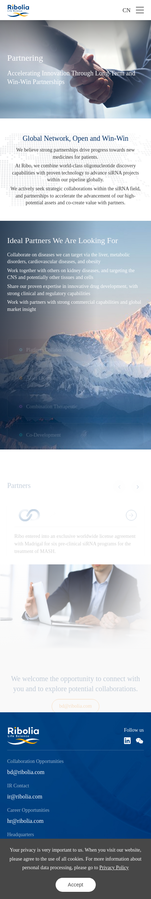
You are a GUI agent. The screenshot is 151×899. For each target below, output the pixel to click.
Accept (75, 885)
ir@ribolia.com (24, 796)
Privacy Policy (114, 867)
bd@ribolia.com (25, 772)
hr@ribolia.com (25, 821)
